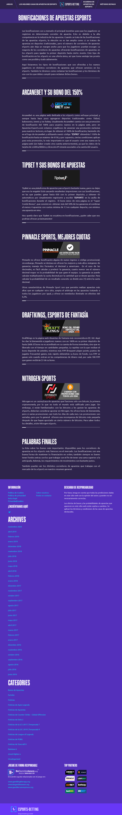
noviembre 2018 (15, 551)
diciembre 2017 (14, 586)
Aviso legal (12, 498)
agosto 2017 (13, 605)
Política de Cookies (16, 493)
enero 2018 (13, 581)
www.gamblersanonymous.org (20, 787)
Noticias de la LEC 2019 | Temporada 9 (24, 729)
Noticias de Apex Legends (19, 705)
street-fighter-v (14, 754)
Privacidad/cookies (16, 501)
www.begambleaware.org (18, 784)
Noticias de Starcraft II (17, 744)
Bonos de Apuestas (16, 690)
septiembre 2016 (15, 660)
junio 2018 (12, 561)
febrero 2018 (13, 576)
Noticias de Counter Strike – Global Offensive (27, 715)
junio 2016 (12, 674)
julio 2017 (12, 610)
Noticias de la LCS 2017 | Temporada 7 (24, 724)
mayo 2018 (12, 566)
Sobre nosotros (42, 493)
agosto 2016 (13, 664)
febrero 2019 (13, 536)
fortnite (11, 695)
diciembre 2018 (14, 546)
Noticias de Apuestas (16, 710)
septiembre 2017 (15, 600)
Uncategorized (14, 759)
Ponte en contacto (43, 495)
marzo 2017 (13, 630)
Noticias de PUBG (15, 739)
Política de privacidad (17, 495)
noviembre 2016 (15, 650)
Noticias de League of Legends (21, 734)
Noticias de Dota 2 (15, 720)
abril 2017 (12, 625)
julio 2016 (12, 669)
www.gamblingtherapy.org (19, 782)
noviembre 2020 (15, 527)
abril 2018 (12, 571)
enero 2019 (13, 541)
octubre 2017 (13, 596)
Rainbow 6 (12, 749)
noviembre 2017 (15, 591)
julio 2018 (12, 556)
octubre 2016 (13, 655)
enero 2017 (13, 640)
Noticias (11, 700)
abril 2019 (12, 532)
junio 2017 (12, 615)
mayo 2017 (12, 620)
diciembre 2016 (14, 645)
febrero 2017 (13, 635)
